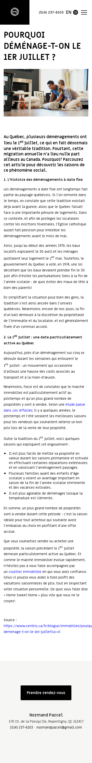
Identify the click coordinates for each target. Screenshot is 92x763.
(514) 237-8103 (21, 727)
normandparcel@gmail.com (59, 727)
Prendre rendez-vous (46, 692)
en (68, 12)
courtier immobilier (25, 571)
